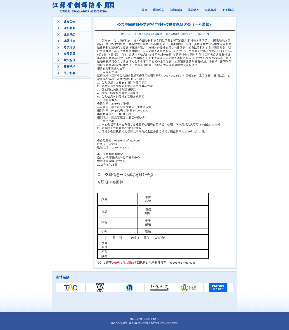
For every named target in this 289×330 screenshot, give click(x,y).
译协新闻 (176, 10)
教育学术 (69, 66)
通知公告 (159, 10)
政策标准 (69, 60)
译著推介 (69, 40)
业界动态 (193, 10)
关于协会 (228, 10)
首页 (144, 10)
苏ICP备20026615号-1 (139, 322)
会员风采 (211, 10)
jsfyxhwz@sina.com (169, 322)
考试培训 (69, 47)
